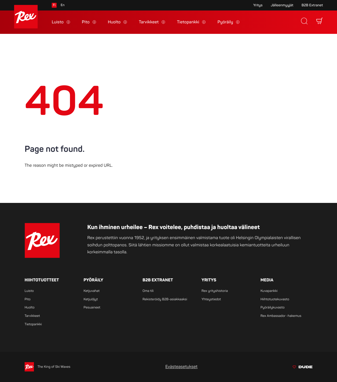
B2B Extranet (312, 5)
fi (54, 5)
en (62, 5)
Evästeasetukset (181, 366)
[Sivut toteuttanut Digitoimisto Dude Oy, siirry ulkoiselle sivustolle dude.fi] (302, 367)
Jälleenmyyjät (282, 5)
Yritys (258, 5)
